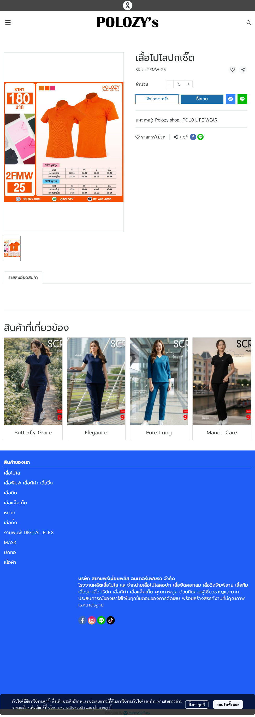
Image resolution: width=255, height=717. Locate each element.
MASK (10, 542)
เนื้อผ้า (10, 562)
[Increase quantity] (188, 84)
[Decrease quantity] (169, 84)
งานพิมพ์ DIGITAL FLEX (29, 532)
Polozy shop (167, 120)
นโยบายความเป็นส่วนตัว (66, 707)
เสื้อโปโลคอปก (157, 585)
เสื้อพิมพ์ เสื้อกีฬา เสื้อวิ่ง (28, 483)
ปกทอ (10, 552)
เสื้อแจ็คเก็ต (15, 502)
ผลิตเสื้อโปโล (105, 585)
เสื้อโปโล (12, 473)
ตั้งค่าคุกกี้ (196, 704)
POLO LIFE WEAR (199, 120)
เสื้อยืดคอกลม (187, 585)
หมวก (9, 512)
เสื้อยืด (10, 492)
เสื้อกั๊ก (10, 522)
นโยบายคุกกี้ (102, 707)
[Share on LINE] (200, 137)
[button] (248, 22)
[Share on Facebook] (193, 137)
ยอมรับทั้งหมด (228, 704)
